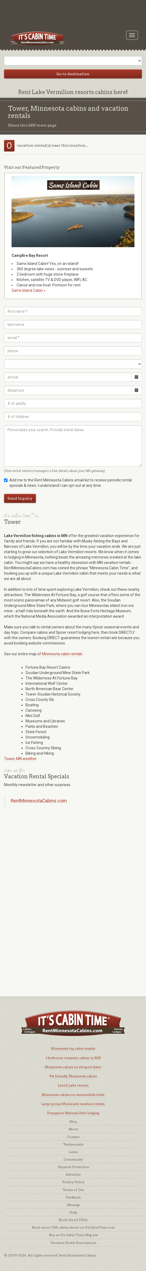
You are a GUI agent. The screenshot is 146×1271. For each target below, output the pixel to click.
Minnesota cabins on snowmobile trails (73, 1095)
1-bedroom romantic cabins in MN (73, 1058)
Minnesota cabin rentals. (62, 654)
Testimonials (73, 1144)
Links (73, 1152)
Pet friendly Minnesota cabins (73, 1076)
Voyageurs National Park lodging (73, 1113)
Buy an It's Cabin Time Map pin (73, 1235)
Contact (73, 1137)
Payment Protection (73, 1167)
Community (73, 1159)
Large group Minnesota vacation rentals (73, 1104)
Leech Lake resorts (73, 1085)
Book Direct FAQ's (73, 1220)
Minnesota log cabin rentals (73, 1048)
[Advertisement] (73, 12)
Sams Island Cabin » (28, 290)
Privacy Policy (73, 1182)
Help (73, 1212)
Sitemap (73, 1205)
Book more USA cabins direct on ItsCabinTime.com (73, 1227)
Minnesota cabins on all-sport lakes (73, 1067)
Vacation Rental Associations (73, 1243)
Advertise (73, 1174)
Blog (73, 1121)
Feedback (73, 1197)
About (73, 1129)
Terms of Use (73, 1190)
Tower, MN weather (20, 759)
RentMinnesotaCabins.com (39, 801)
